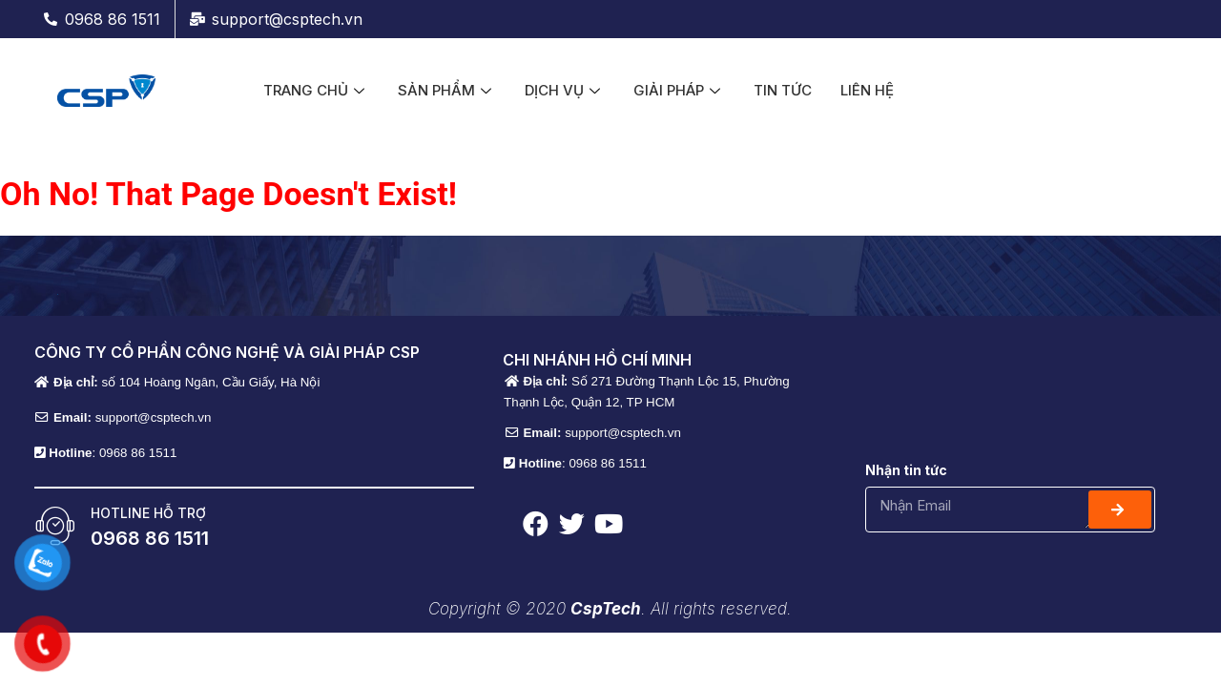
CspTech (605, 608)
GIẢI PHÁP (679, 90)
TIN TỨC (783, 90)
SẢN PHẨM (447, 90)
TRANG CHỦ (316, 90)
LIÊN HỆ (867, 90)
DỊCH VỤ (565, 90)
